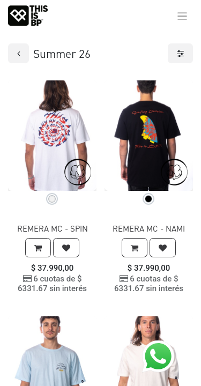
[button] (38, 248)
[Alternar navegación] (182, 15)
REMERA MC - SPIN (52, 228)
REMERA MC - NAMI (149, 228)
